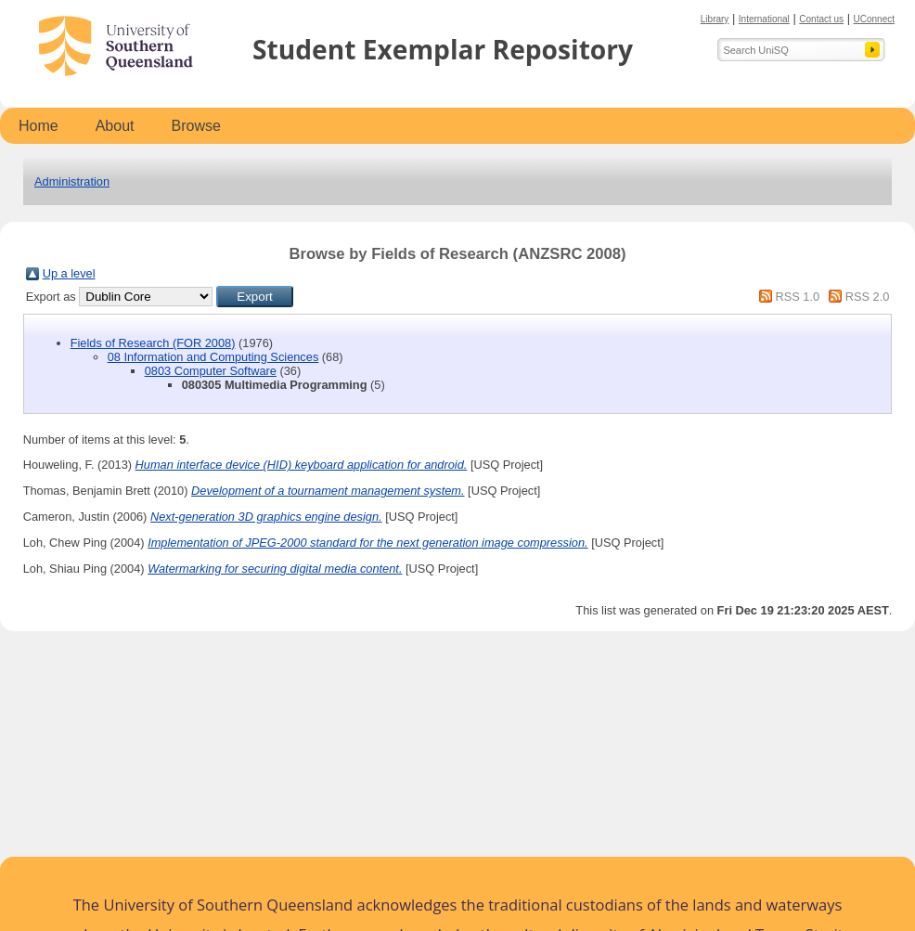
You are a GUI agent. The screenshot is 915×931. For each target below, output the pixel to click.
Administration (72, 181)
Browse (196, 126)
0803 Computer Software (211, 371)
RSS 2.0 (867, 297)
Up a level (69, 273)
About (115, 126)
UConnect (874, 19)
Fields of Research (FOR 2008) (153, 343)
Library (715, 19)
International (764, 19)
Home (38, 126)
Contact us (821, 19)
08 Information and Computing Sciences (213, 357)
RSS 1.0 (797, 297)
